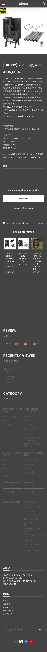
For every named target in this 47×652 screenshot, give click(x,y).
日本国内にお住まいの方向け (23, 208)
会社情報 (6, 604)
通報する (40, 223)
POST (7, 223)
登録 (40, 629)
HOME (6, 601)
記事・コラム (8, 607)
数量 (5, 166)
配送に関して (8, 611)
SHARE (16, 223)
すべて (8, 345)
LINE (25, 223)
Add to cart (23, 199)
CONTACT (7, 614)
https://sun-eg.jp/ (15, 578)
